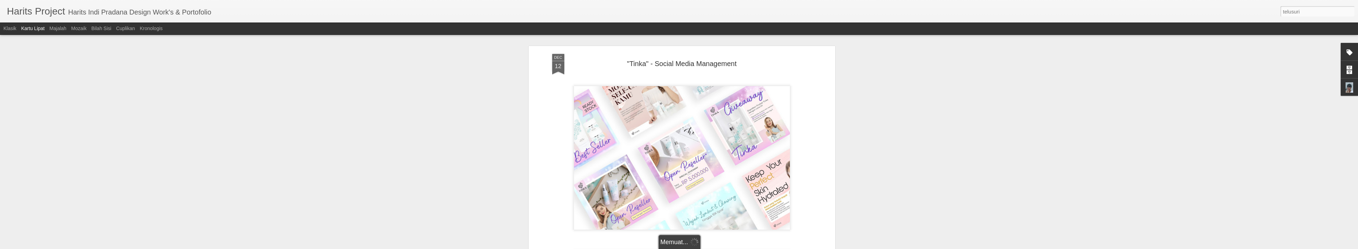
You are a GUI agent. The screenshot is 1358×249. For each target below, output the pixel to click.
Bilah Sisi (101, 28)
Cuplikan (125, 28)
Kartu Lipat (33, 28)
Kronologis (151, 28)
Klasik (9, 28)
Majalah (57, 28)
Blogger (716, 245)
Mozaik (78, 28)
